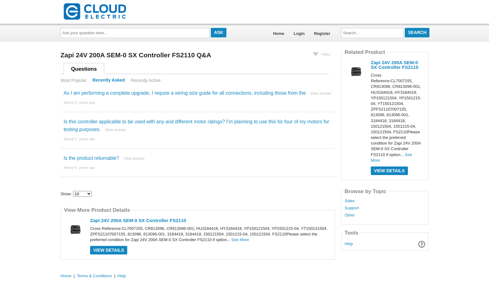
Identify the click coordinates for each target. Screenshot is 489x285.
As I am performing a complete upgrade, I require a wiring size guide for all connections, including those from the (185, 93)
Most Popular (73, 80)
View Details (108, 250)
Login (299, 33)
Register (322, 33)
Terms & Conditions (94, 275)
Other (350, 215)
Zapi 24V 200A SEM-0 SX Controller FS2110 (138, 220)
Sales (350, 201)
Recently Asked (108, 80)
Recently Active (146, 80)
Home (278, 33)
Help (349, 243)
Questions (84, 69)
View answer (321, 93)
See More (240, 239)
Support (352, 208)
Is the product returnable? (91, 158)
